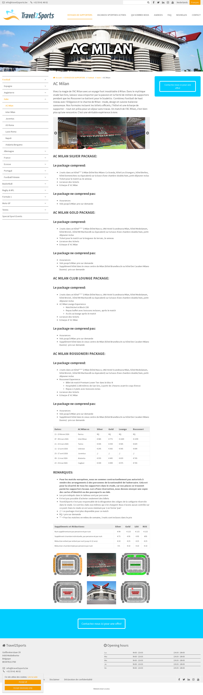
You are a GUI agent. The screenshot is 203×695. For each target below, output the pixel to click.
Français (195, 2)
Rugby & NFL (8, 190)
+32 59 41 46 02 (39, 2)
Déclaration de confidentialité (78, 679)
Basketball (7, 183)
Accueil (59, 77)
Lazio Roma (11, 131)
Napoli (8, 138)
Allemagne (9, 151)
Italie (6, 99)
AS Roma (10, 125)
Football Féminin (12, 177)
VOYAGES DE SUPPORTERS (79, 14)
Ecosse (7, 164)
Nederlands (182, 2)
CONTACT (196, 14)
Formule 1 (7, 196)
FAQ (169, 14)
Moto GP (6, 203)
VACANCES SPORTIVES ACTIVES (111, 14)
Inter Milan (10, 112)
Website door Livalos (101, 689)
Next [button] (147, 133)
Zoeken (148, 2)
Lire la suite (32, 677)
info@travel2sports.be (14, 2)
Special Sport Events (12, 216)
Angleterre (9, 92)
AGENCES (158, 14)
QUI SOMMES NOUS (140, 14)
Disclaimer (54, 679)
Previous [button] (55, 133)
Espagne (8, 86)
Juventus (10, 118)
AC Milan (9, 105)
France (7, 157)
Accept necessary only (22, 688)
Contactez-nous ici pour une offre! (177, 86)
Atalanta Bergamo (14, 144)
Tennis (5, 209)
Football (6, 79)
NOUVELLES (181, 14)
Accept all (23, 682)
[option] (101, 133)
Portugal (8, 170)
